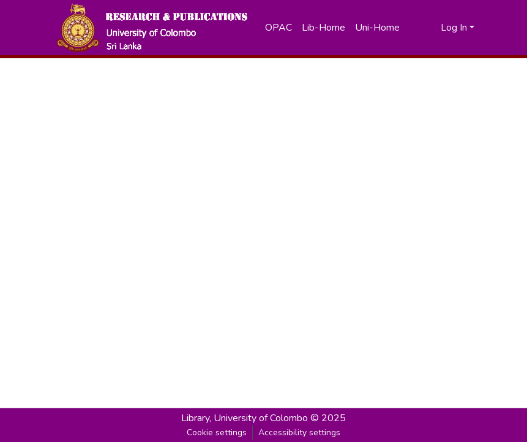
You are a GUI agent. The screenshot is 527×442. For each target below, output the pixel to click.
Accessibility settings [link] (299, 432)
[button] (152, 27)
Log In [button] (455, 27)
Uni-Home (377, 27)
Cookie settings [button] (217, 432)
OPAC (278, 27)
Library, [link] (196, 418)
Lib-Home (323, 27)
